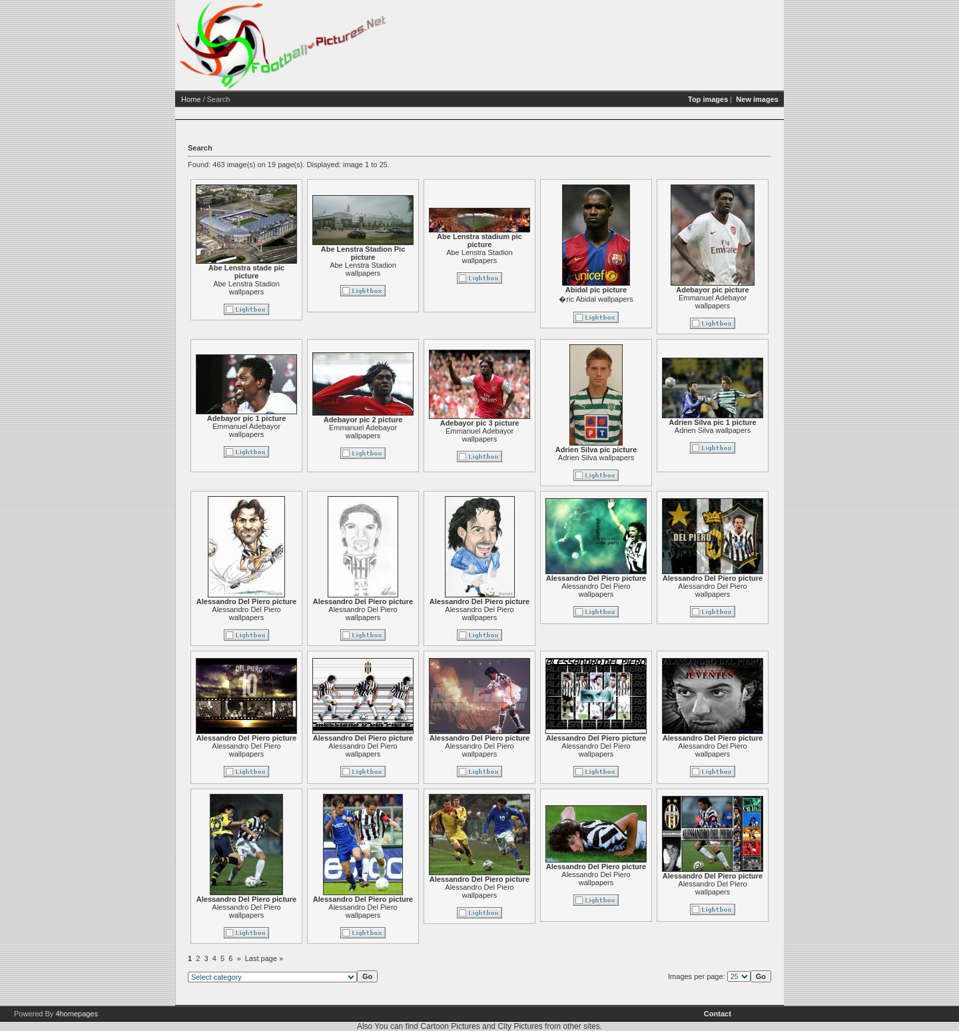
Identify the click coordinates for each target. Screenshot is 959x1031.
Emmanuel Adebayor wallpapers (713, 302)
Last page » (264, 958)
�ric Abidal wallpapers (596, 299)
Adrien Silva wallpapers (596, 458)
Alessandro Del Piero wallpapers (246, 613)
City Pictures (519, 1026)
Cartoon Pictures (450, 1026)
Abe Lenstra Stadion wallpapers (246, 288)
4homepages (76, 1014)
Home (190, 99)
